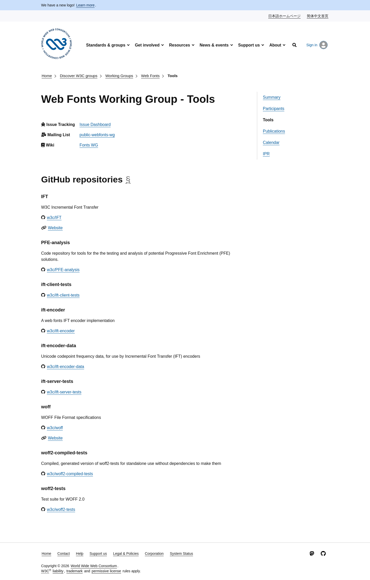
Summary (271, 97)
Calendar (271, 142)
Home (47, 75)
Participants (273, 108)
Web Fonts (150, 75)
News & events (214, 45)
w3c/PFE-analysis (63, 270)
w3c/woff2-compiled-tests (70, 474)
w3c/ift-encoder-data (65, 366)
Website (55, 228)
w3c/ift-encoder (61, 331)
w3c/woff (55, 428)
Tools (173, 75)
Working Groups (119, 75)
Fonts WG (89, 145)
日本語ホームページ (284, 15)
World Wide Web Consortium (94, 566)
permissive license (106, 571)
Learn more (85, 5)
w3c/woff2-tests (61, 509)
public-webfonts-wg (97, 135)
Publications (274, 131)
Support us (249, 45)
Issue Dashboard (95, 124)
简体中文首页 (318, 15)
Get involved (147, 45)
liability (58, 571)
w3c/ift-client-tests (63, 295)
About (275, 45)
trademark (75, 571)
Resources (179, 45)
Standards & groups (105, 45)
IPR (266, 154)
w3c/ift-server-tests (64, 392)
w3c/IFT (54, 217)
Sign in (317, 45)
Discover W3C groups (78, 75)
